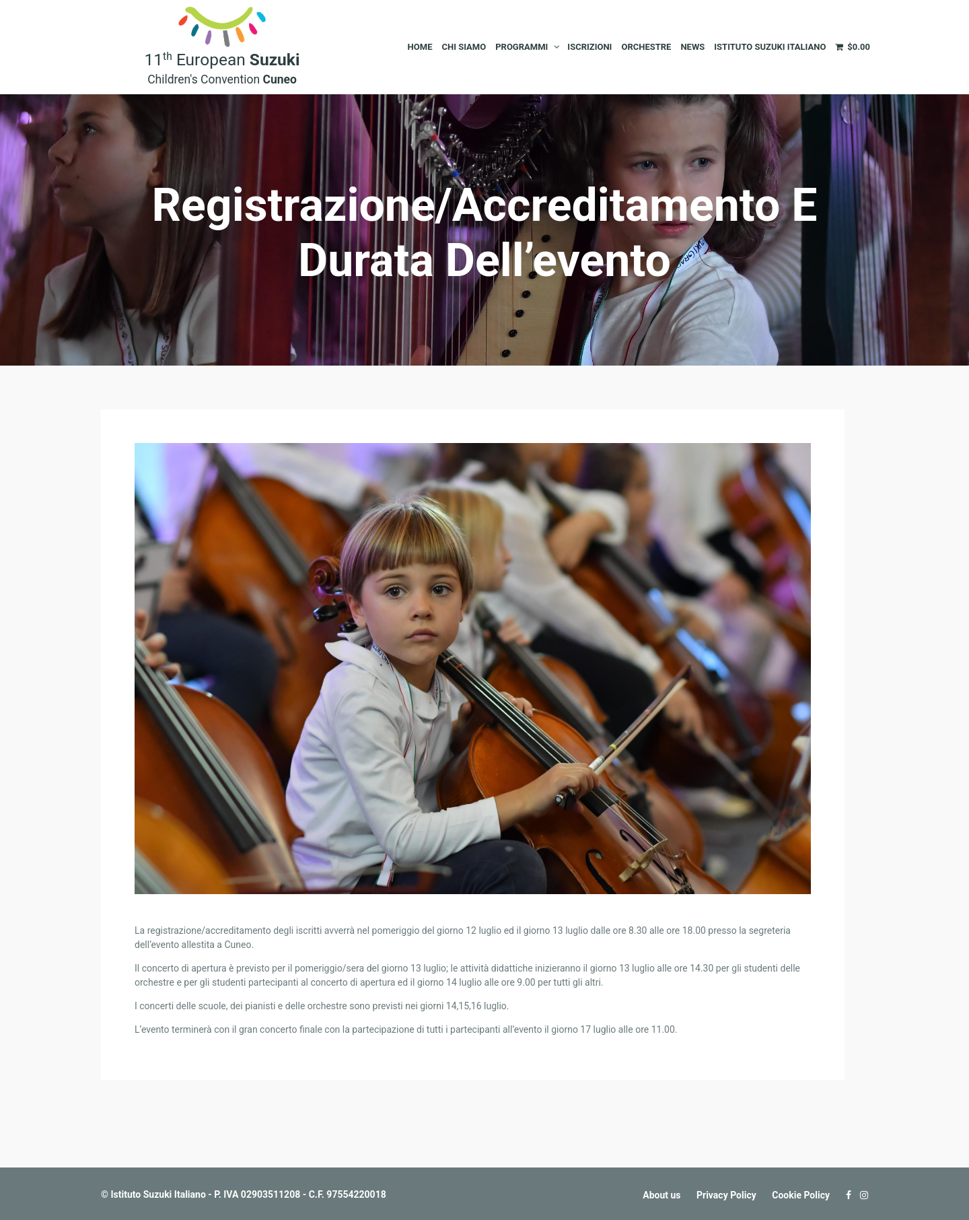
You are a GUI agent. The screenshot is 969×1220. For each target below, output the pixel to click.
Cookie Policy (801, 1195)
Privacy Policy (726, 1195)
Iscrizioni (589, 47)
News (692, 47)
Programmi (521, 47)
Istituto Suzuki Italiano (770, 47)
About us (661, 1195)
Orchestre (646, 47)
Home (420, 47)
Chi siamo (463, 47)
